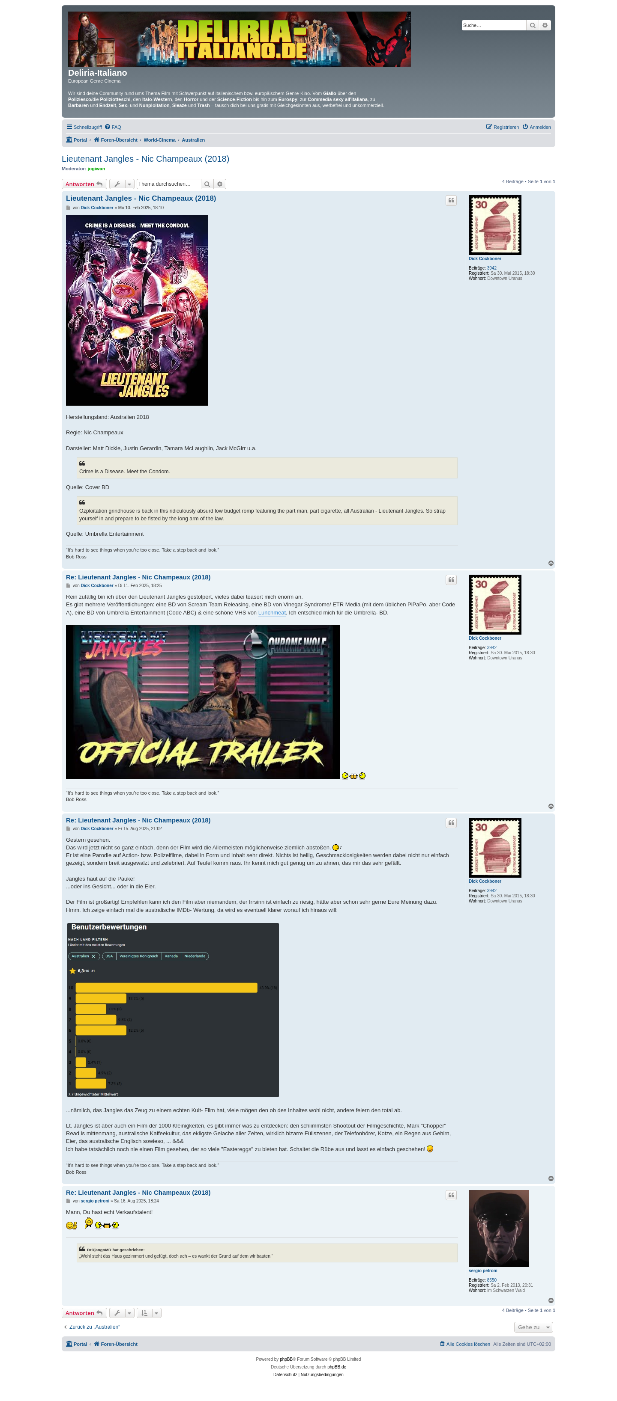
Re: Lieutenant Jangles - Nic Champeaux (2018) (138, 577)
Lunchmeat (272, 612)
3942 (492, 268)
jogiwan (96, 168)
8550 (492, 1280)
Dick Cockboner (485, 258)
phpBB (286, 1359)
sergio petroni (483, 1270)
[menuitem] (112, 127)
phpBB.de (336, 1367)
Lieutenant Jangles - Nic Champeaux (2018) (145, 158)
